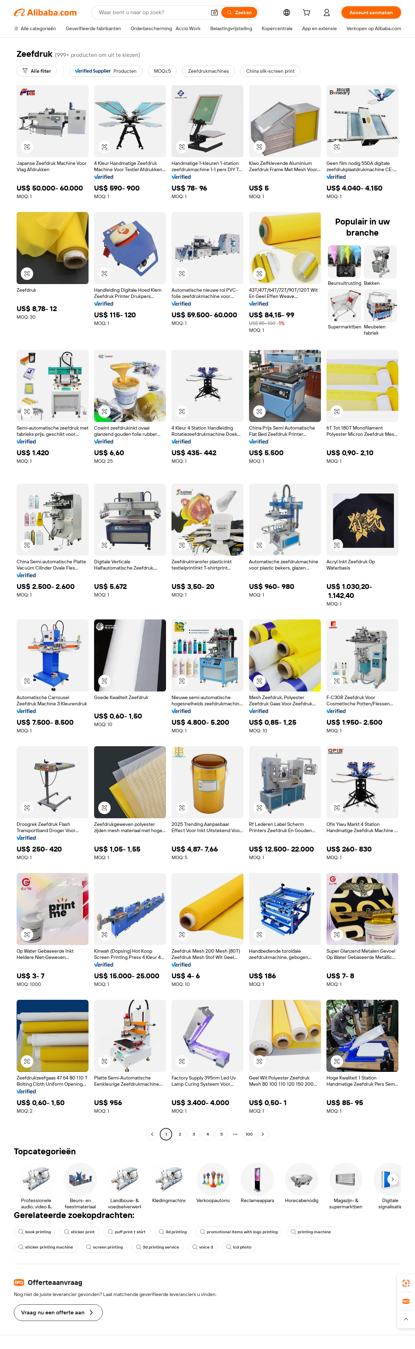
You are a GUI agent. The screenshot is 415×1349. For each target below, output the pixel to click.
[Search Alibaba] (152, 12)
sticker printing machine (45, 1247)
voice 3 (202, 1247)
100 (249, 1134)
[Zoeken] (239, 12)
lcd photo (238, 1247)
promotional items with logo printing (239, 1232)
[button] (214, 12)
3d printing (173, 1232)
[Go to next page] (263, 1134)
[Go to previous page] (152, 1134)
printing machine (311, 1232)
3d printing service (157, 1247)
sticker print (79, 1232)
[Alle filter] (37, 71)
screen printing (104, 1247)
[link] (406, 1283)
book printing (34, 1232)
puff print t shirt (127, 1232)
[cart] (308, 13)
